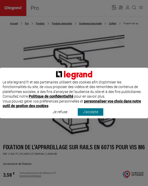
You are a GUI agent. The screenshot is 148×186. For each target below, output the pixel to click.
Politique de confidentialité (51, 101)
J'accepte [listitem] (90, 117)
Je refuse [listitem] (60, 117)
